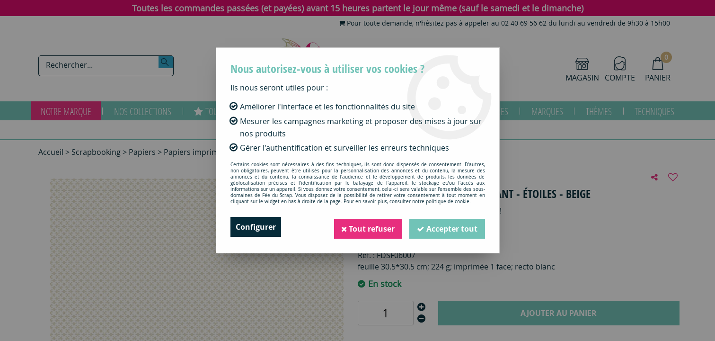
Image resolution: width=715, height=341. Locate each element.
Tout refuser (368, 227)
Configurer (256, 227)
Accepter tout (447, 227)
